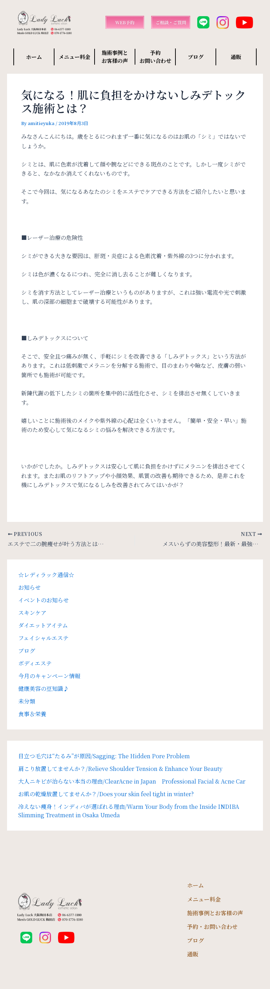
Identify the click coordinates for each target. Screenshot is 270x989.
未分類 (26, 701)
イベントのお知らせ (43, 600)
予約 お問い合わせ (155, 56)
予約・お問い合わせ (212, 927)
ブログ (196, 56)
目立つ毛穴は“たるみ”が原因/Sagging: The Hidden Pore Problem (104, 756)
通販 (236, 56)
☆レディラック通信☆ (46, 575)
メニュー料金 (74, 56)
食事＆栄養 (32, 714)
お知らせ (29, 587)
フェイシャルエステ (43, 638)
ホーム (34, 56)
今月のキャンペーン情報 (49, 676)
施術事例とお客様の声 (215, 913)
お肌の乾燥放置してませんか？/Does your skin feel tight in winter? (106, 794)
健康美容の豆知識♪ (43, 689)
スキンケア (32, 613)
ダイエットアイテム (43, 625)
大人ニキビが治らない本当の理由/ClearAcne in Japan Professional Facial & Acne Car (131, 781)
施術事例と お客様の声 (115, 56)
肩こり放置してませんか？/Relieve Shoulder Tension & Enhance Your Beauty (120, 769)
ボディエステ (35, 663)
